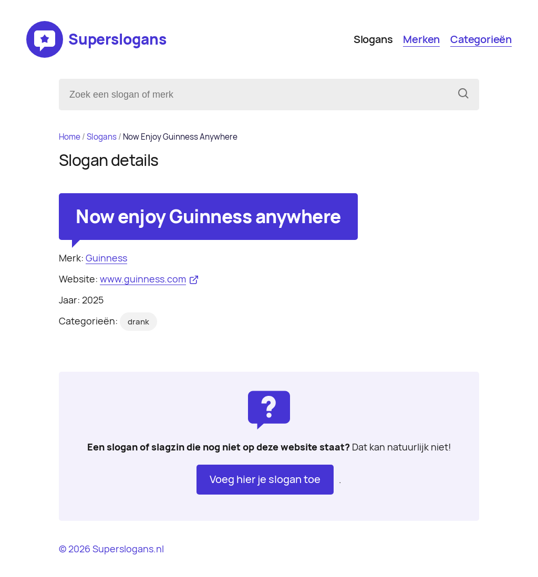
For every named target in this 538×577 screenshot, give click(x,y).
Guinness (106, 258)
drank (138, 322)
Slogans (373, 39)
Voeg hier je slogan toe (265, 479)
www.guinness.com (143, 279)
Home (69, 136)
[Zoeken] (463, 94)
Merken (421, 39)
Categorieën (481, 39)
